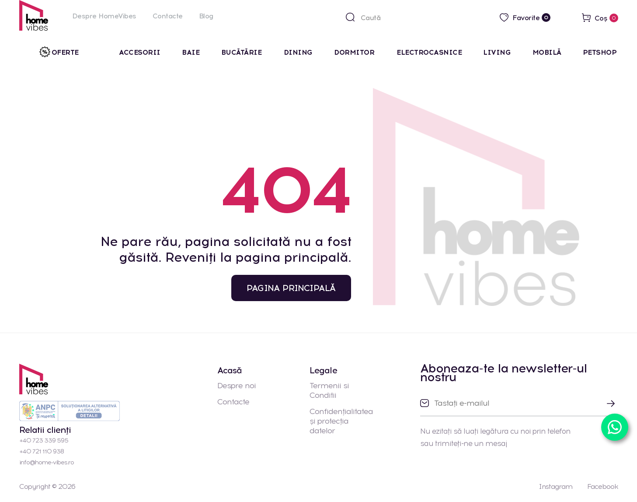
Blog (206, 16)
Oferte (65, 52)
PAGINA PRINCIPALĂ (291, 288)
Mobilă (547, 52)
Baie (190, 52)
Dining (298, 52)
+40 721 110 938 (41, 451)
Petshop (600, 52)
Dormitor (355, 52)
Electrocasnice (429, 52)
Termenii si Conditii (329, 390)
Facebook (602, 486)
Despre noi (236, 385)
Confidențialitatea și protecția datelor (341, 421)
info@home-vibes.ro (46, 462)
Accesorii (139, 52)
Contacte (168, 16)
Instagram (555, 486)
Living (497, 52)
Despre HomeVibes (104, 16)
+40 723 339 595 (43, 440)
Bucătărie (242, 52)
